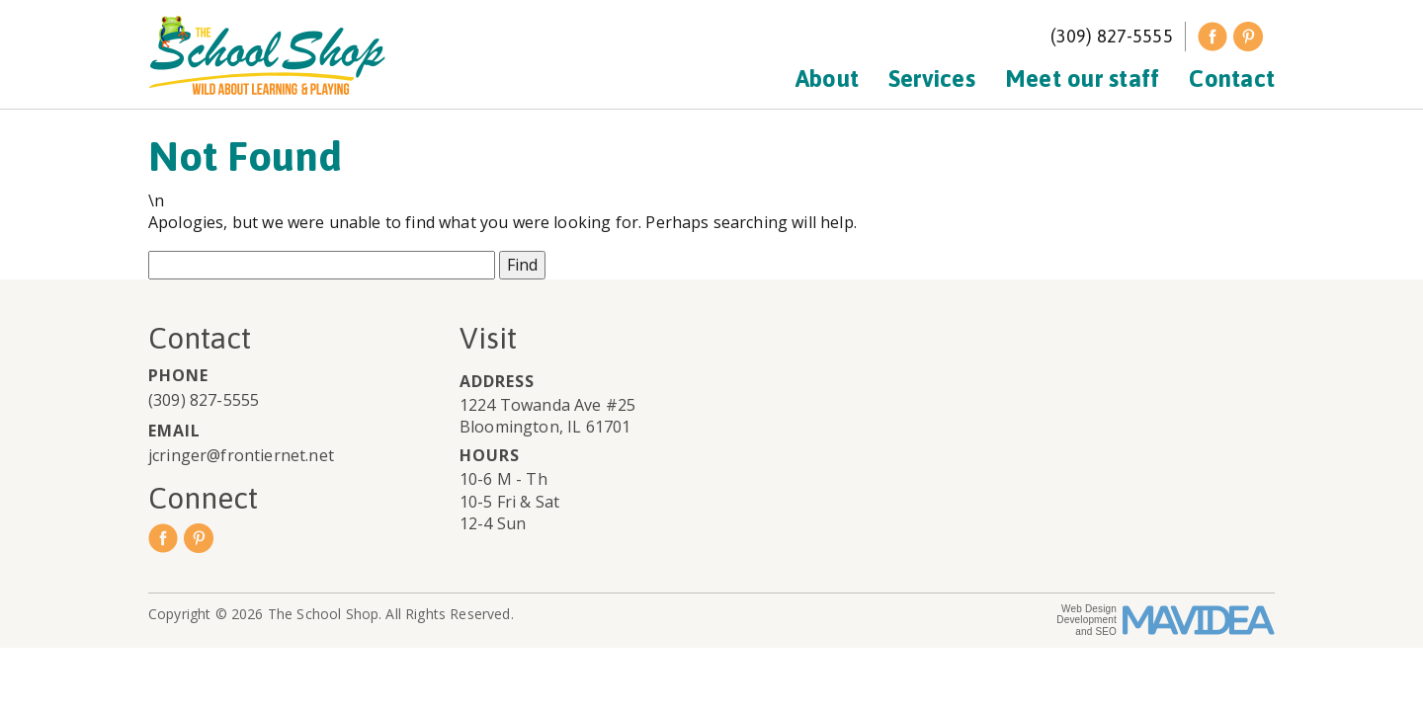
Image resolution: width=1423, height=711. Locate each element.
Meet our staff (1082, 78)
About (827, 78)
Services (931, 78)
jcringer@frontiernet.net (241, 455)
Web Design (1089, 608)
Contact (1232, 78)
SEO (1106, 631)
